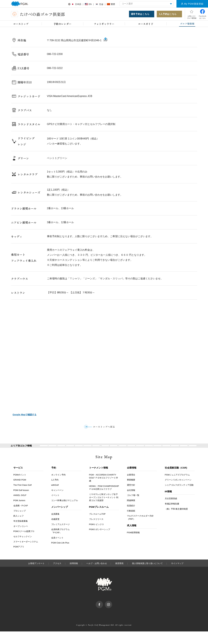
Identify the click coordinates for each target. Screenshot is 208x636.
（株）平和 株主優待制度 (176, 513)
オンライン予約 (58, 479)
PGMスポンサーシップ (99, 534)
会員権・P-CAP (20, 510)
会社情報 (131, 495)
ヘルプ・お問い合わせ (96, 568)
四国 (170, 448)
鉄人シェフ (18, 520)
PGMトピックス (96, 529)
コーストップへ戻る (103, 427)
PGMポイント (19, 479)
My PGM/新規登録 (193, 4)
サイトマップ (177, 568)
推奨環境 (119, 568)
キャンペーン (57, 495)
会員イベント (57, 542)
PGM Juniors (19, 505)
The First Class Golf (22, 489)
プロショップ (19, 515)
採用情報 (74, 568)
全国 (48, 448)
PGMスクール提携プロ (24, 536)
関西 (135, 448)
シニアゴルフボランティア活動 (179, 489)
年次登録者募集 (20, 525)
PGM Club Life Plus (60, 547)
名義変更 (55, 524)
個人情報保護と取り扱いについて (147, 568)
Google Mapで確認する (24, 414)
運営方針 (131, 489)
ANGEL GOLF (19, 500)
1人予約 (55, 484)
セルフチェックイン (22, 541)
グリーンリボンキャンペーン (178, 484)
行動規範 (131, 515)
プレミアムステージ (60, 529)
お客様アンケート (36, 568)
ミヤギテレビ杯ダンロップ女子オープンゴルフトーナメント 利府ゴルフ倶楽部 (103, 502)
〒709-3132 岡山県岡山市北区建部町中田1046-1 (74, 41)
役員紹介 (131, 510)
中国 (153, 448)
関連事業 (131, 505)
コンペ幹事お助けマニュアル (64, 505)
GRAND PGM (19, 484)
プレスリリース (96, 524)
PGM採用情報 (133, 537)
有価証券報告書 (172, 508)
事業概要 (131, 484)
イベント (55, 500)
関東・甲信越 (101, 448)
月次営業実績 (171, 503)
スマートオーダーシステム (25, 546)
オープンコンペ (20, 531)
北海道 (65, 448)
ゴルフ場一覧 (133, 500)
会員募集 (55, 518)
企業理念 (131, 479)
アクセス (57, 568)
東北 (83, 448)
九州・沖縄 (188, 448)
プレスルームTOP (97, 518)
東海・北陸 (118, 448)
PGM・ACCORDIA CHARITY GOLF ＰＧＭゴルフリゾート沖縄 (103, 482)
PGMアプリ (18, 551)
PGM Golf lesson (21, 495)
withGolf (55, 489)
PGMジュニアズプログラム (177, 479)
